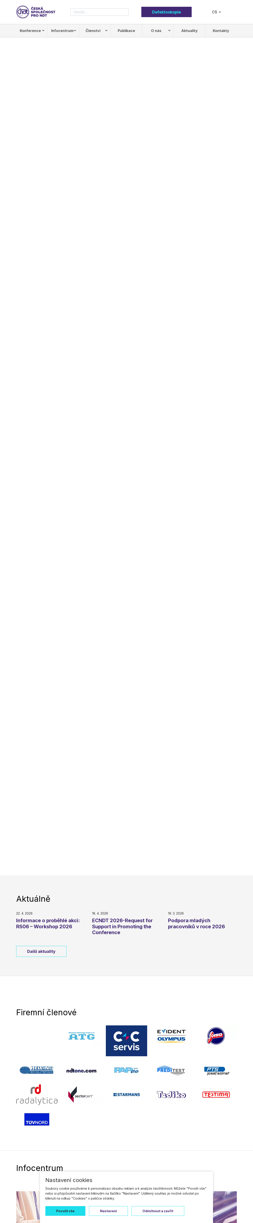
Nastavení (108, 1211)
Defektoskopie (166, 12)
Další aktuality (41, 951)
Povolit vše (65, 1211)
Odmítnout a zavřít (157, 1211)
